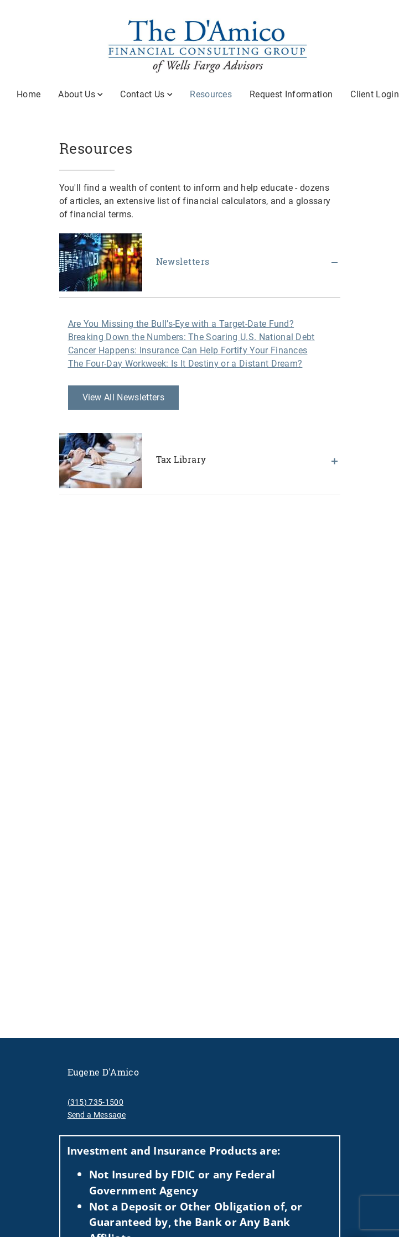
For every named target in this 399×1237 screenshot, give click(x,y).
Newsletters (134, 262)
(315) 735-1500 (95, 1102)
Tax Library (132, 460)
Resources (211, 94)
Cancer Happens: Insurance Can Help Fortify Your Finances (188, 350)
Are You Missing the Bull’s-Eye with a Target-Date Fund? (181, 324)
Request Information (291, 94)
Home (28, 94)
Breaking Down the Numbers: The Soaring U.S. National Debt (191, 337)
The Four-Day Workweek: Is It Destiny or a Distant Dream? (185, 363)
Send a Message (97, 1114)
